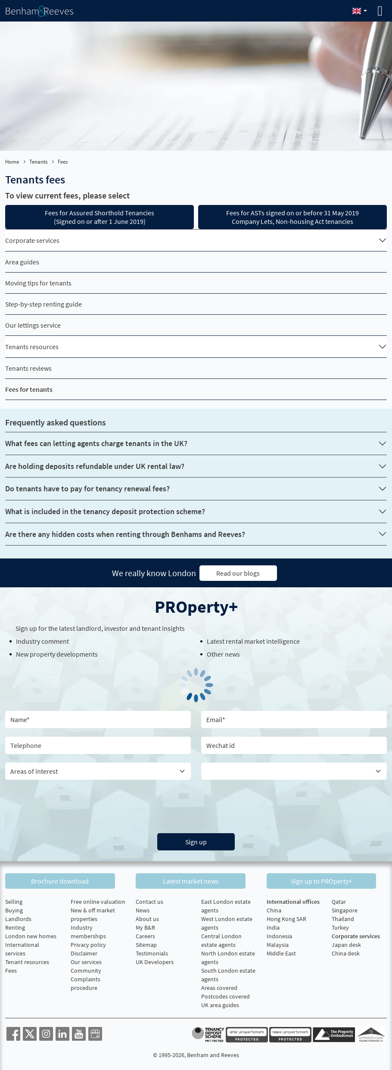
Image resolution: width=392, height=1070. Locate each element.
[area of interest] (98, 770)
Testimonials (152, 951)
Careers (145, 934)
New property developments (57, 653)
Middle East (281, 951)
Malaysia (278, 943)
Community (86, 969)
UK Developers (155, 960)
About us (147, 917)
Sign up (196, 841)
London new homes (30, 934)
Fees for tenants (29, 389)
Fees (11, 969)
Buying (14, 908)
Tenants (38, 161)
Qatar (339, 900)
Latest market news (196, 879)
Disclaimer (84, 951)
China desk (346, 951)
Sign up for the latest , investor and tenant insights (100, 627)
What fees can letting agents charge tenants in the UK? (96, 443)
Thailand (343, 917)
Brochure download (65, 879)
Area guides (22, 261)
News (142, 908)
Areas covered (219, 986)
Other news (223, 653)
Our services (86, 960)
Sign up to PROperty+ (326, 879)
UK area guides (220, 1003)
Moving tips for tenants (38, 283)
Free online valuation (98, 900)
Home (12, 161)
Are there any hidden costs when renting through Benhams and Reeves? (125, 534)
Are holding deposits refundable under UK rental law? (94, 466)
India (273, 926)
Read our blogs (238, 572)
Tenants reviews (28, 368)
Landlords (18, 917)
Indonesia (279, 934)
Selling (13, 900)
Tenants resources (32, 346)
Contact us (149, 900)
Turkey (340, 926)
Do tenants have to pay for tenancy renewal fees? (87, 488)
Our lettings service (33, 325)
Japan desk (346, 943)
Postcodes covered (225, 995)
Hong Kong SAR (286, 917)
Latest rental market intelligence (253, 640)
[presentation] (196, 805)
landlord (88, 627)
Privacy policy (88, 943)
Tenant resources (27, 960)
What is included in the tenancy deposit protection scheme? (105, 511)
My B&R (145, 926)
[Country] (294, 770)
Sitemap (146, 943)
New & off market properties (93, 913)
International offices (293, 900)
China (274, 908)
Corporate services (32, 240)
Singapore (345, 908)
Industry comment (42, 640)
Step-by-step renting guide (43, 304)
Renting (15, 926)
